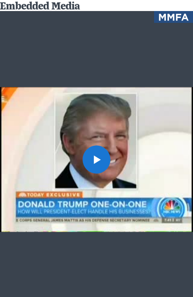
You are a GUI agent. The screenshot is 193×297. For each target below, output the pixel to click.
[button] (97, 159)
